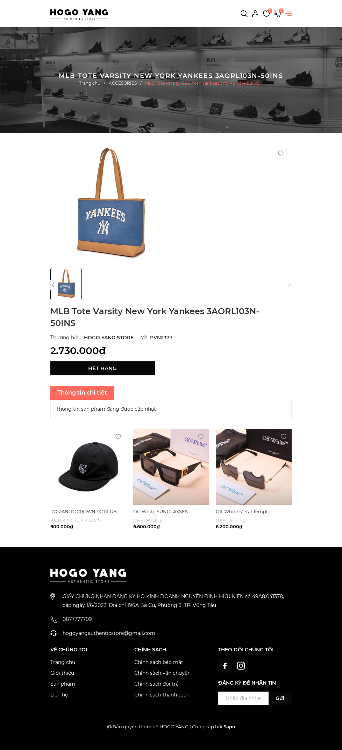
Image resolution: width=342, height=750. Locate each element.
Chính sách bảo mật (158, 662)
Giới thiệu (62, 673)
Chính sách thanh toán (162, 695)
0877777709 (77, 619)
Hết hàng (102, 368)
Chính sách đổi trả (156, 684)
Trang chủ (62, 662)
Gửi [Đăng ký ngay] (280, 698)
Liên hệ (59, 695)
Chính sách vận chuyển (162, 673)
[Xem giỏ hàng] (277, 13)
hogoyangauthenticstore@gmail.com (109, 633)
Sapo (229, 726)
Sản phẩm (62, 684)
